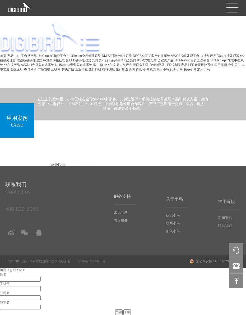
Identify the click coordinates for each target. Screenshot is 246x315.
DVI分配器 (157, 65)
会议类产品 (166, 60)
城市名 (5, 302)
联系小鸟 (190, 69)
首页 (3, 56)
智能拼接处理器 (228, 56)
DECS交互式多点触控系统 (151, 56)
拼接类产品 (208, 56)
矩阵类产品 (100, 60)
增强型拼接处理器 (29, 60)
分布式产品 (12, 65)
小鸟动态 (149, 69)
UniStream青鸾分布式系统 (73, 65)
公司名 (5, 293)
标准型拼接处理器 (55, 60)
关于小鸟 (162, 69)
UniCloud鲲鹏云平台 (52, 56)
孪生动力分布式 (104, 65)
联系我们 (225, 231)
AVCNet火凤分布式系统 (37, 65)
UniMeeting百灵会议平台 (192, 60)
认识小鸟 (176, 69)
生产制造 (122, 69)
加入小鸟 (203, 69)
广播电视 (44, 69)
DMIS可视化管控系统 (117, 56)
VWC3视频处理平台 (185, 56)
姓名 (3, 274)
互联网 (56, 69)
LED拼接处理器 (80, 60)
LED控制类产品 (176, 65)
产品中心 (13, 56)
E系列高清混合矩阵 (122, 60)
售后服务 (121, 226)
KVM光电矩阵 (147, 60)
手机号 (5, 284)
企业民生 (234, 65)
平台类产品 (29, 56)
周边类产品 (124, 65)
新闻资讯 (135, 69)
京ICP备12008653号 (91, 261)
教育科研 (30, 69)
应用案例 (220, 65)
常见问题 (121, 218)
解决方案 (68, 69)
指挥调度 (108, 69)
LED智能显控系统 (200, 65)
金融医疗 (16, 69)
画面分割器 (141, 65)
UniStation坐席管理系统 (84, 56)
